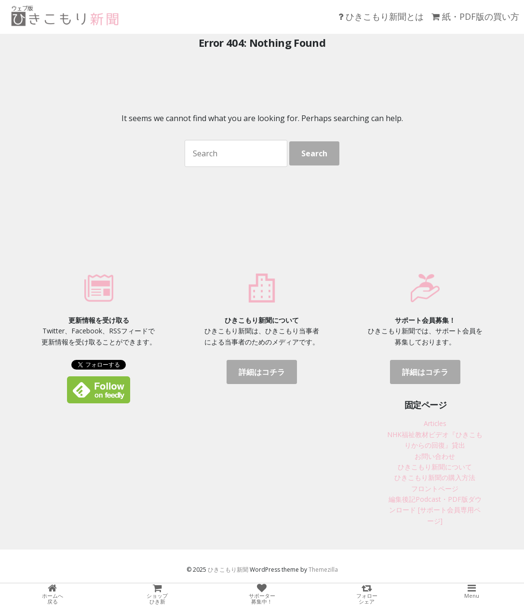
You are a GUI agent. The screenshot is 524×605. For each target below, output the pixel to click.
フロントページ (434, 488)
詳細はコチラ (262, 372)
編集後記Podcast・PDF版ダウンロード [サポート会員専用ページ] (435, 510)
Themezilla (323, 569)
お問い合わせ (435, 456)
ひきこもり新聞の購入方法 (434, 477)
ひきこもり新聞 (228, 569)
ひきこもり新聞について (435, 466)
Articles (435, 423)
